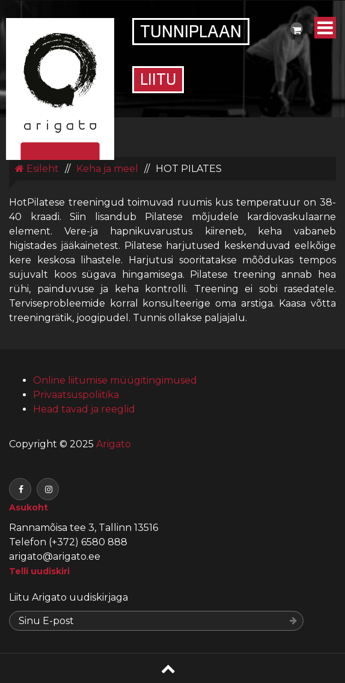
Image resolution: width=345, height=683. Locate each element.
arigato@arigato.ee (54, 556)
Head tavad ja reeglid (84, 409)
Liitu (158, 81)
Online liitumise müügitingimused (115, 380)
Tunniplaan (191, 33)
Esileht (37, 168)
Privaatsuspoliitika (76, 394)
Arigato (112, 444)
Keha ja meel (107, 168)
